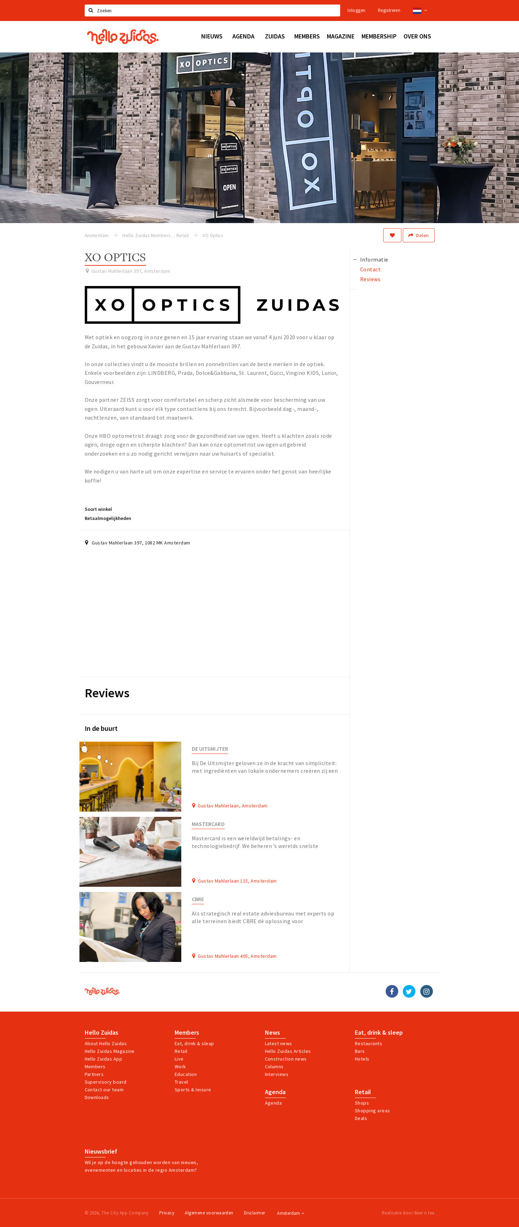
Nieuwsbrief (101, 1151)
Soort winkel (98, 509)
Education (186, 1074)
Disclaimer (254, 1213)
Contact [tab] (370, 269)
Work (180, 1066)
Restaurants (368, 1043)
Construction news (286, 1059)
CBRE (198, 899)
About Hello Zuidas (106, 1043)
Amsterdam (290, 1213)
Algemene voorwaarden (209, 1213)
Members (95, 1066)
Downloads (97, 1097)
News (272, 1032)
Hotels (362, 1059)
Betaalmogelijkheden (108, 518)
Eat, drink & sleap (194, 1043)
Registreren (389, 10)
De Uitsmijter (210, 749)
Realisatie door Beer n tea (408, 1213)
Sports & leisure (193, 1089)
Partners (94, 1074)
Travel (181, 1082)
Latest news (278, 1043)
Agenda (275, 1092)
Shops (362, 1103)
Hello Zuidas (101, 1032)
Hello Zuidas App (103, 1059)
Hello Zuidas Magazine (110, 1051)
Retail (181, 1051)
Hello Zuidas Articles (288, 1051)
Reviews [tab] (370, 279)
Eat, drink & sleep (379, 1032)
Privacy (166, 1213)
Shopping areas (372, 1110)
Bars (360, 1051)
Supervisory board (106, 1082)
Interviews (277, 1074)
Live (179, 1059)
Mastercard (208, 824)
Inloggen (356, 10)
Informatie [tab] (374, 259)
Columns (274, 1066)
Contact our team (104, 1089)
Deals (361, 1118)
